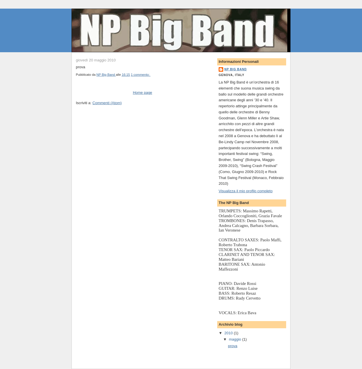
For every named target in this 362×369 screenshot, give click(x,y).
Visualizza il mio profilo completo (246, 191)
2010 (229, 333)
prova (232, 346)
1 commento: (140, 74)
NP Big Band (235, 69)
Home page (142, 92)
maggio (235, 339)
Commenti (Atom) (107, 103)
